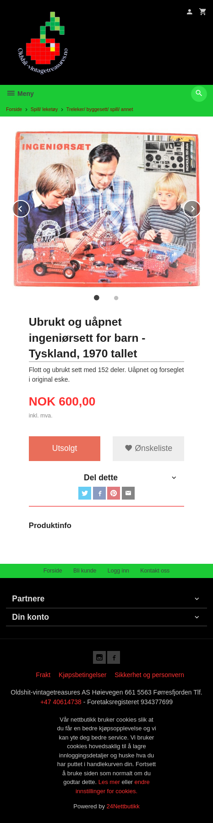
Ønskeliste (149, 448)
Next (200, 207)
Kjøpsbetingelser (82, 674)
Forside (14, 109)
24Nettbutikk (123, 806)
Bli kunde (84, 570)
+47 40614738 (61, 702)
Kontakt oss (154, 570)
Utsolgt (64, 448)
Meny (20, 93)
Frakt (43, 674)
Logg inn (118, 570)
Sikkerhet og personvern (149, 674)
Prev (29, 207)
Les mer (110, 782)
